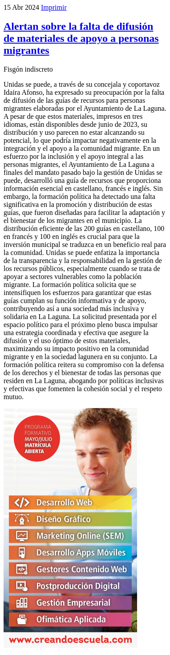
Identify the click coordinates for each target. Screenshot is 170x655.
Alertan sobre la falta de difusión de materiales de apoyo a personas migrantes (81, 38)
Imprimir (54, 7)
